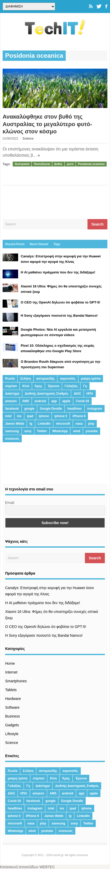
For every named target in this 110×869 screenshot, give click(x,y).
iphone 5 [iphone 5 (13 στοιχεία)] (60, 416)
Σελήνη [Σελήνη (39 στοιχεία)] (25, 378)
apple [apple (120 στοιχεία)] (66, 401)
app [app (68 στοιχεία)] (54, 401)
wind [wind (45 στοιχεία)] (76, 431)
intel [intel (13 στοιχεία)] (8, 416)
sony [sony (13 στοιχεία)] (28, 431)
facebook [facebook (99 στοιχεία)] (12, 408)
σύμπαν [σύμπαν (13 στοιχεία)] (11, 386)
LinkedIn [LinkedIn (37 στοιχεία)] (44, 423)
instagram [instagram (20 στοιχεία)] (94, 408)
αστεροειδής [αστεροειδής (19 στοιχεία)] (45, 378)
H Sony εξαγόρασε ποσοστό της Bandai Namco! (44, 635)
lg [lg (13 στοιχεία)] (31, 423)
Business (12, 716)
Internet (11, 672)
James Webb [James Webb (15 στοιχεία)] (14, 423)
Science (28, 138)
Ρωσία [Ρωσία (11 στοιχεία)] (10, 378)
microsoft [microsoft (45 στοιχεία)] (63, 423)
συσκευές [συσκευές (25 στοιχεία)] (12, 438)
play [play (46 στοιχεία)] (91, 423)
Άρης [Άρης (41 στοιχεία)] (38, 386)
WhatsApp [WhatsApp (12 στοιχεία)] (60, 431)
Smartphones (16, 681)
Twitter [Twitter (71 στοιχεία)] (42, 431)
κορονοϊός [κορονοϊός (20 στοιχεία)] (67, 378)
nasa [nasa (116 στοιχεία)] (79, 423)
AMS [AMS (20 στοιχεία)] (25, 401)
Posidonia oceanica (91, 163)
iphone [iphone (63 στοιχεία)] (44, 416)
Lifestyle (11, 734)
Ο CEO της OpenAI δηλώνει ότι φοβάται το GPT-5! (45, 627)
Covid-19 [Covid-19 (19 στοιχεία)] (82, 401)
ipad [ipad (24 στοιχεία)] (30, 416)
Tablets (11, 690)
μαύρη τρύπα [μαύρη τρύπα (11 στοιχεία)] (91, 378)
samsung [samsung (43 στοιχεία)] (12, 431)
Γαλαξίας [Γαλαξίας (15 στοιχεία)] (71, 386)
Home (10, 663)
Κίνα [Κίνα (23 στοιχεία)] (25, 386)
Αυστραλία (22, 163)
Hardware (13, 699)
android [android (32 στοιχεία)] (40, 401)
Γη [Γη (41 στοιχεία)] (85, 386)
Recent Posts (15, 244)
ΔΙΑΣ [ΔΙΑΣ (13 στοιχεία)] (77, 393)
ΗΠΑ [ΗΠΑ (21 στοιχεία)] (89, 393)
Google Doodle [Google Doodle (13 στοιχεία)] (51, 408)
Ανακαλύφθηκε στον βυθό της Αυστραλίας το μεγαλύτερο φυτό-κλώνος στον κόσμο (47, 124)
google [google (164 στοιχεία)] (29, 408)
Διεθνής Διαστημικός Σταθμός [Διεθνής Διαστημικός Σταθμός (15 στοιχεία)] (46, 393)
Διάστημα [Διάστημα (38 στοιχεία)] (12, 393)
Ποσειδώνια (42, 163)
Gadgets (12, 725)
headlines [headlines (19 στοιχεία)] (74, 408)
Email (9, 503)
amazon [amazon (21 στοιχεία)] (11, 401)
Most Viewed (39, 244)
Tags (56, 244)
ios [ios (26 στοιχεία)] (19, 416)
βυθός (58, 163)
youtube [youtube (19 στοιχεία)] (92, 431)
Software (12, 707)
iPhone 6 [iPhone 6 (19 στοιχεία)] (78, 416)
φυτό (70, 163)
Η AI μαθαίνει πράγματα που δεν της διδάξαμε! (42, 603)
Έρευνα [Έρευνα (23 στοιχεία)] (53, 386)
